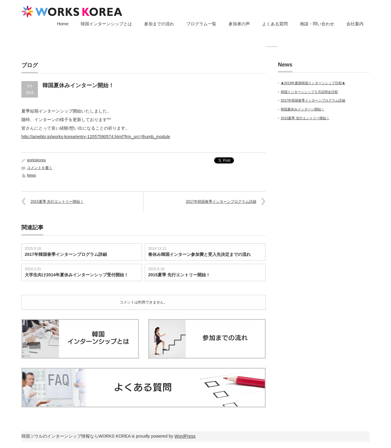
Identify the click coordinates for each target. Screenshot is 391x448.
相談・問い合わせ (317, 23)
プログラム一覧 (201, 23)
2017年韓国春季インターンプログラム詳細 (221, 201)
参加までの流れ (159, 23)
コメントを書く (40, 168)
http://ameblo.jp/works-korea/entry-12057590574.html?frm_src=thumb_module (95, 136)
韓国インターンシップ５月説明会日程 (309, 92)
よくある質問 (275, 23)
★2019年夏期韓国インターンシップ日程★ (313, 83)
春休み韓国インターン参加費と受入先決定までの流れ (199, 254)
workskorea (36, 160)
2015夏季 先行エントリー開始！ (57, 201)
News (31, 175)
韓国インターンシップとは (106, 23)
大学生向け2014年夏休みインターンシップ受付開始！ (76, 274)
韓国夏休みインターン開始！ (302, 109)
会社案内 (355, 23)
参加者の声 (239, 23)
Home (62, 23)
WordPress (185, 436)
